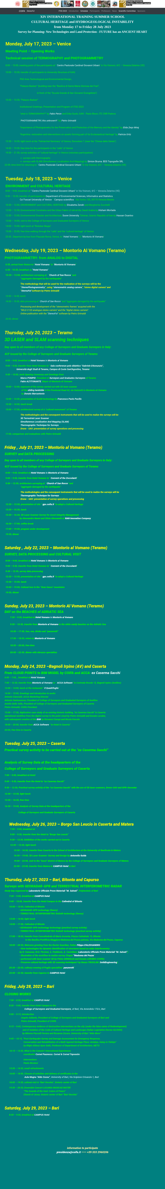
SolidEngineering (108, 962)
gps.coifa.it (48, 504)
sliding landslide (36, 390)
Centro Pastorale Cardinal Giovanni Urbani (78, 65)
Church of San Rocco (60, 275)
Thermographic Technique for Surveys (40, 425)
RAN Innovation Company (78, 518)
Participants (95, 11)
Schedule (84, 11)
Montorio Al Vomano (92, 236)
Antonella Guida (78, 855)
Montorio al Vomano (58, 360)
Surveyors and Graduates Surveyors (67, 378)
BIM (39, 719)
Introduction (74, 11)
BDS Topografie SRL (113, 161)
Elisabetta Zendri (75, 205)
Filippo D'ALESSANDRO (88, 945)
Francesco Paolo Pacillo (70, 399)
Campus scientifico (64, 199)
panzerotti (69, 967)
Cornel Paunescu (44, 1054)
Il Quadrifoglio (51, 688)
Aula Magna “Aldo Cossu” (37, 1077)
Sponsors (141, 11)
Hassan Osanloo (124, 215)
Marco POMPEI (28, 378)
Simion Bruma (95, 161)
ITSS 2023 (63, 11)
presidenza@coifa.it (69, 1152)
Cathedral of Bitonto (72, 901)
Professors (105, 11)
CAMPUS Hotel (60, 866)
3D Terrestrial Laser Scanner (35, 418)
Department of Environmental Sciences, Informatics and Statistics (79, 196)
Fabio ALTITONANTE (31, 381)
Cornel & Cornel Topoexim (67, 1054)
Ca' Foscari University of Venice (36, 199)
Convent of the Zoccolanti (64, 478)
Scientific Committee (127, 11)
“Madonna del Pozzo (83, 955)
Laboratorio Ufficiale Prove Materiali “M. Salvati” (53, 890)
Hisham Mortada (107, 210)
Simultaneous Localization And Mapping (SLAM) (45, 421)
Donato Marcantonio (34, 393)
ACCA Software (65, 682)
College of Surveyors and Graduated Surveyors (47, 1009)
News (114, 11)
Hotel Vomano (70, 236)
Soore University (71, 215)
